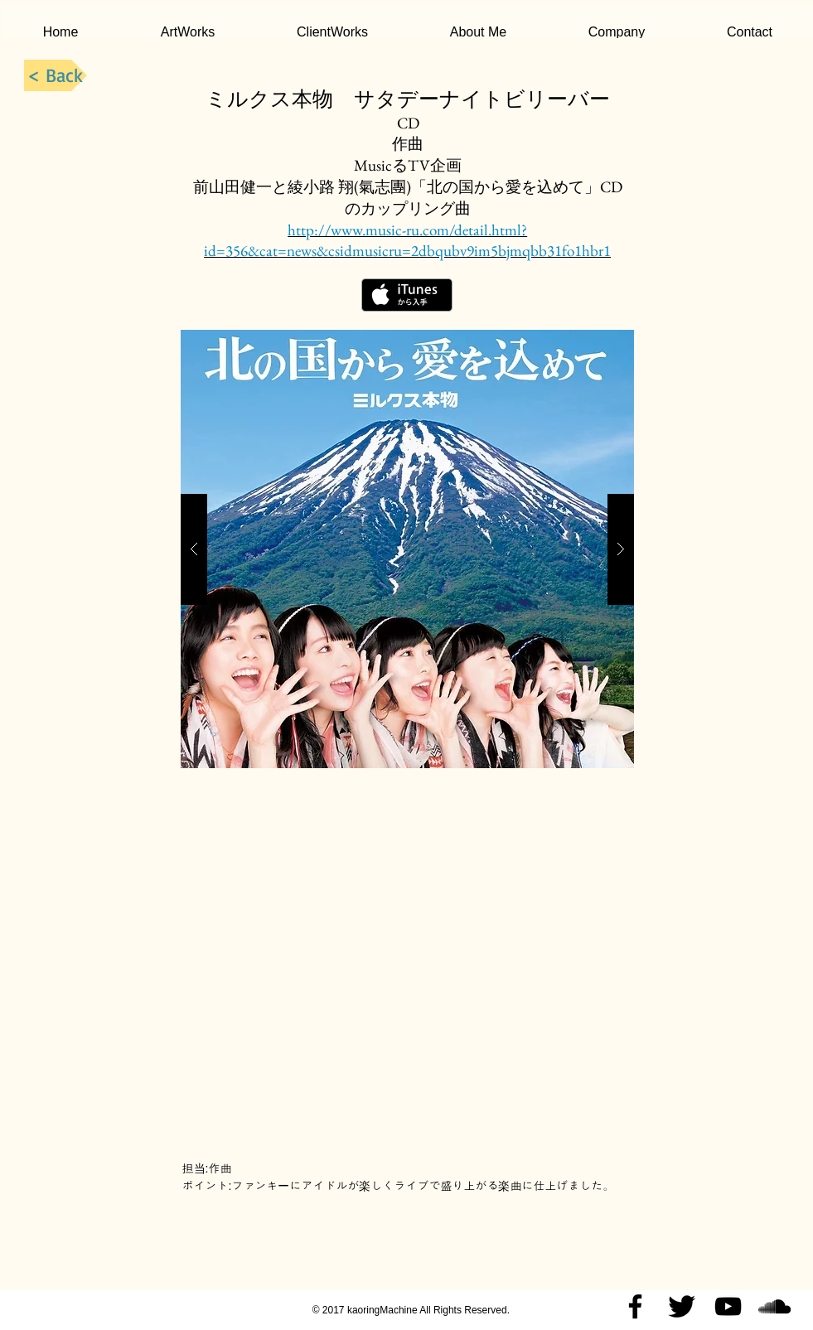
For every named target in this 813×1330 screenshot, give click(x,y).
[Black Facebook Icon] (635, 1306)
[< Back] (55, 75)
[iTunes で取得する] (406, 295)
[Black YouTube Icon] (728, 1306)
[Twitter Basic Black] (681, 1306)
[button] (407, 549)
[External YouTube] (407, 969)
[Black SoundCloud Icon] (774, 1306)
